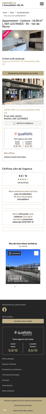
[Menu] (42, 3)
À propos (5, 380)
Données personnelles (23, 405)
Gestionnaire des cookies (23, 410)
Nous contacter (8, 391)
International (7, 385)
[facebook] (4, 309)
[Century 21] (12, 4)
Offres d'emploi (8, 359)
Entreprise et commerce (11, 369)
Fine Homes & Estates (10, 375)
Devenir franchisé (9, 364)
